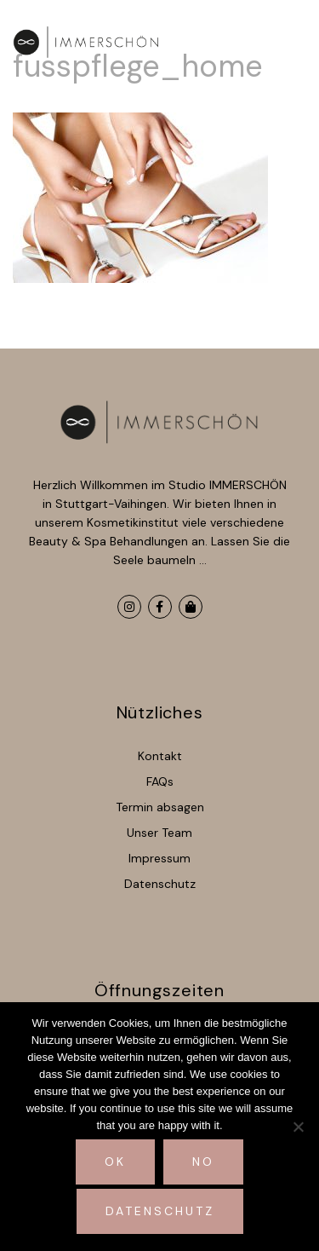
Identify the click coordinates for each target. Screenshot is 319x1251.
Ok (115, 1161)
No (203, 1161)
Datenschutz (159, 1211)
